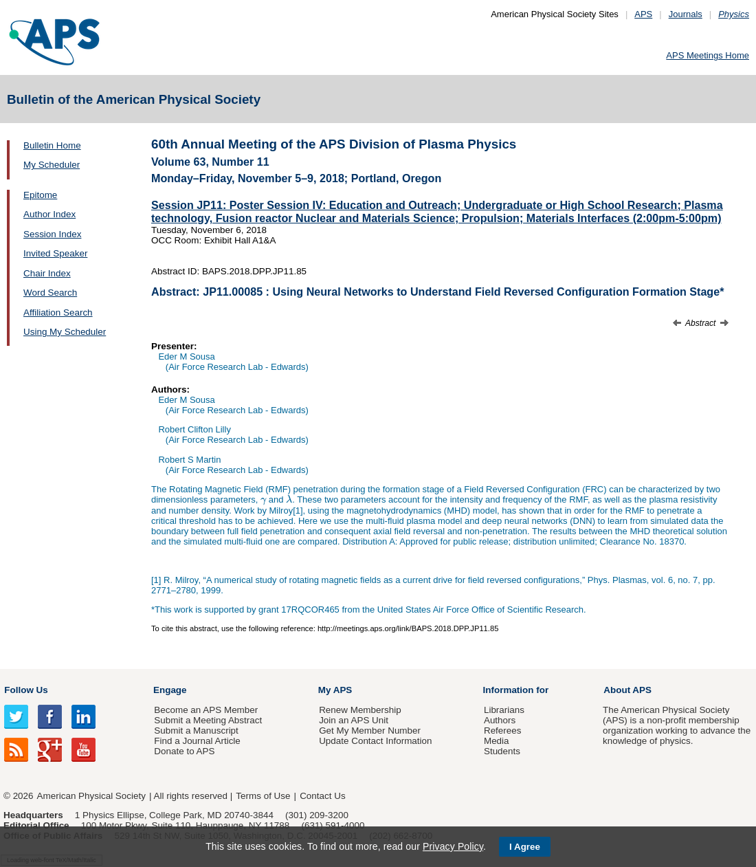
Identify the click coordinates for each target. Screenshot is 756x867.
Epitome (40, 195)
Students (502, 751)
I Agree (524, 847)
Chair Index (47, 273)
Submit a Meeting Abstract (208, 720)
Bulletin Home (52, 145)
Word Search (50, 292)
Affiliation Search (58, 312)
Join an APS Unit (353, 720)
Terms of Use (263, 796)
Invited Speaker (55, 253)
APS (643, 14)
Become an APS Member (206, 710)
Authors (499, 720)
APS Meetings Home (707, 55)
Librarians (504, 710)
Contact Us (322, 796)
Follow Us (25, 690)
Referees (503, 730)
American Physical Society (91, 796)
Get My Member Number (370, 730)
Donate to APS (184, 751)
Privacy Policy (453, 846)
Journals (685, 14)
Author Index (49, 214)
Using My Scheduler (64, 332)
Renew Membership (360, 710)
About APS (627, 690)
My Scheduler (51, 165)
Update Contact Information (375, 741)
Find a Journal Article (197, 741)
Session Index (52, 234)
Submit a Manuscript (196, 730)
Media (496, 741)
